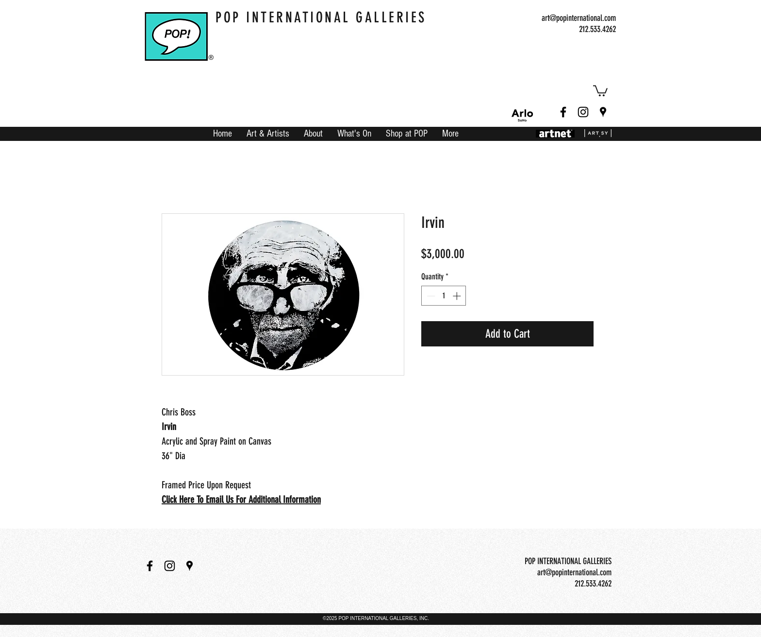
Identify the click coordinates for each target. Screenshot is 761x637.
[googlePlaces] (603, 112)
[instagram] (583, 112)
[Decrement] (430, 296)
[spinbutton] (443, 296)
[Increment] (457, 296)
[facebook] (563, 112)
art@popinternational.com (579, 18)
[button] (600, 90)
